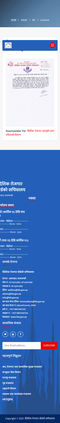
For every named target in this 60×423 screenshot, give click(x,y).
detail (24, 20)
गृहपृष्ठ (13, 20)
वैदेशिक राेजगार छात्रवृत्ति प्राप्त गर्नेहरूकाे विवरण (30, 133)
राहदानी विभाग (9, 389)
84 (33, 20)
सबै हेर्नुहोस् (7, 400)
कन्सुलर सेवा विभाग (11, 372)
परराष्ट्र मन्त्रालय (9, 378)
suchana (44, 20)
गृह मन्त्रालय (7, 383)
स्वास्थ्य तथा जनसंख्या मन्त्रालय (16, 394)
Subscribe (49, 345)
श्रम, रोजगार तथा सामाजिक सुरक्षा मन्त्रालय (22, 367)
